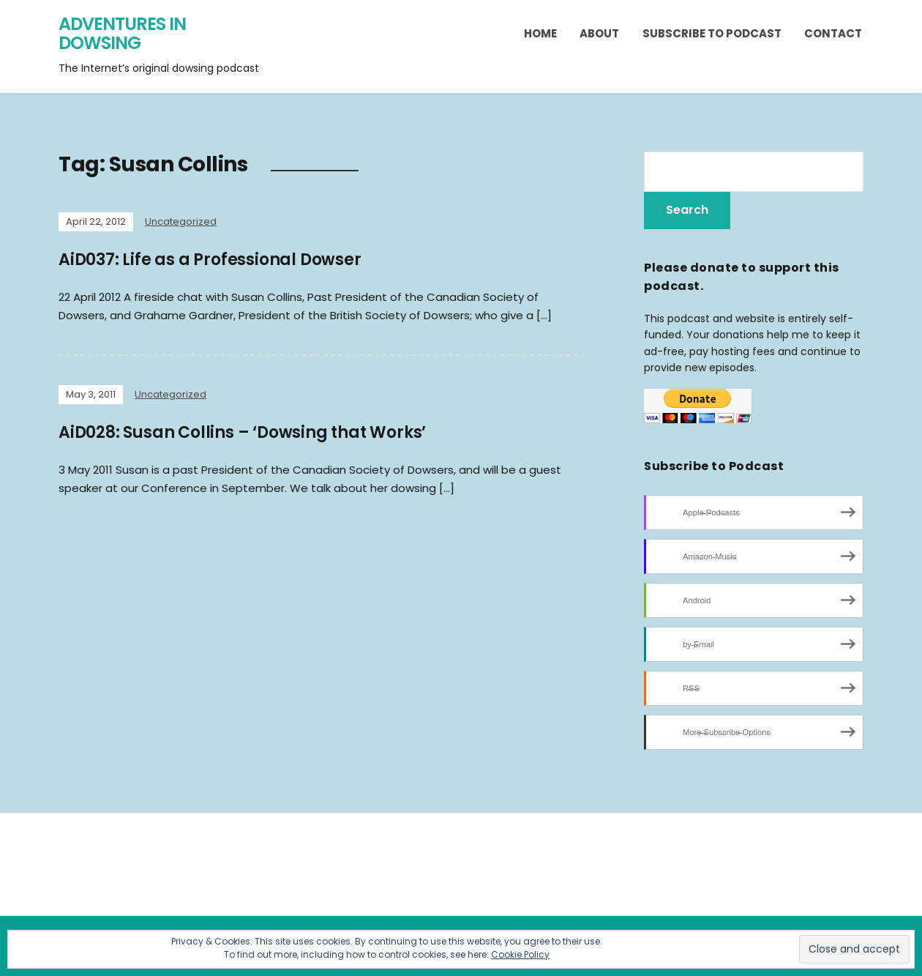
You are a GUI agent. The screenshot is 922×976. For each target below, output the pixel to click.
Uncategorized (181, 221)
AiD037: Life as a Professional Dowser (210, 259)
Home (540, 33)
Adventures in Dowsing (122, 33)
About (599, 33)
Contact (833, 33)
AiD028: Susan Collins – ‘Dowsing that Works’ (242, 432)
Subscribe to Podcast (712, 33)
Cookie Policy (520, 954)
